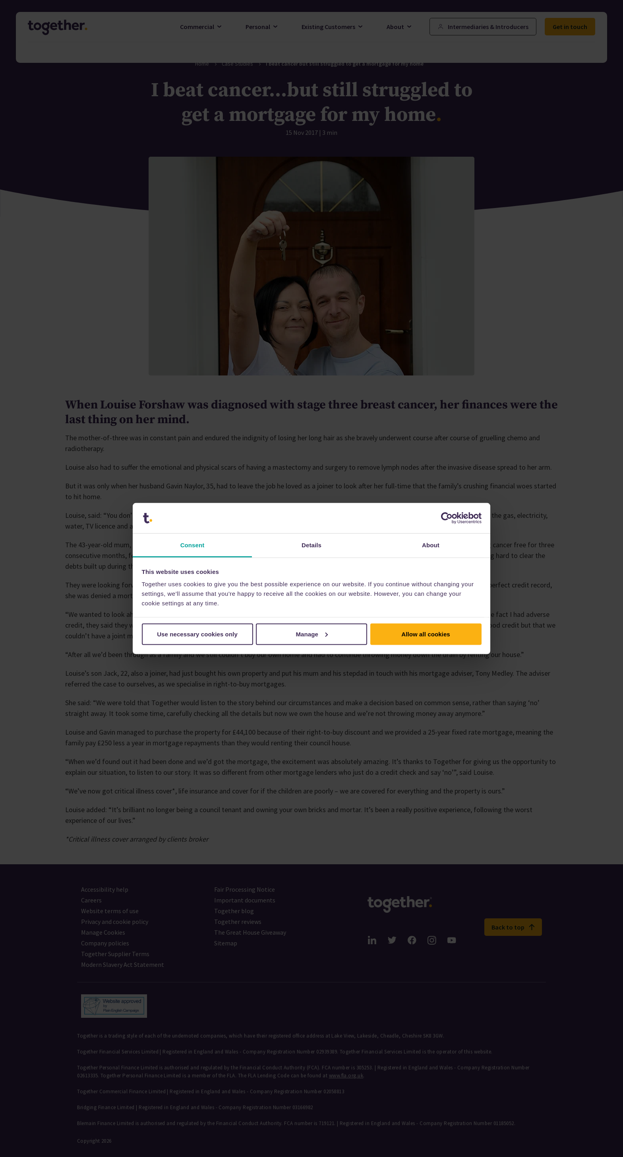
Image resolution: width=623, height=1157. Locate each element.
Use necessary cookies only (197, 633)
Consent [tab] (192, 545)
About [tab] (430, 545)
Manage (312, 633)
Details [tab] (311, 545)
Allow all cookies (425, 633)
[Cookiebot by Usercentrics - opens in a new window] (447, 518)
